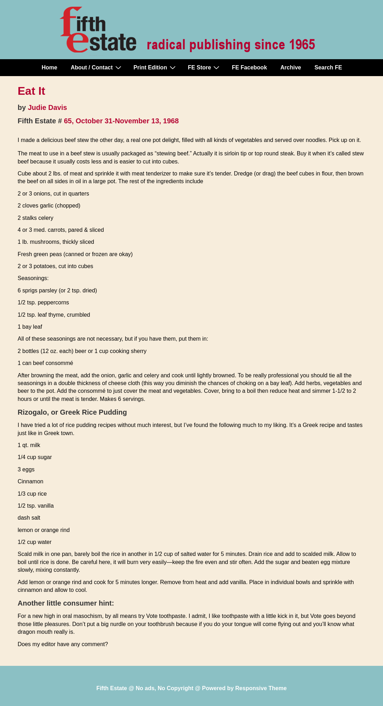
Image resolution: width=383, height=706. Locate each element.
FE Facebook (249, 67)
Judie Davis (47, 107)
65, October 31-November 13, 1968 (121, 121)
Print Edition (155, 67)
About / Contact (97, 67)
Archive (290, 67)
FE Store (204, 67)
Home (49, 67)
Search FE (328, 67)
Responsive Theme (261, 688)
